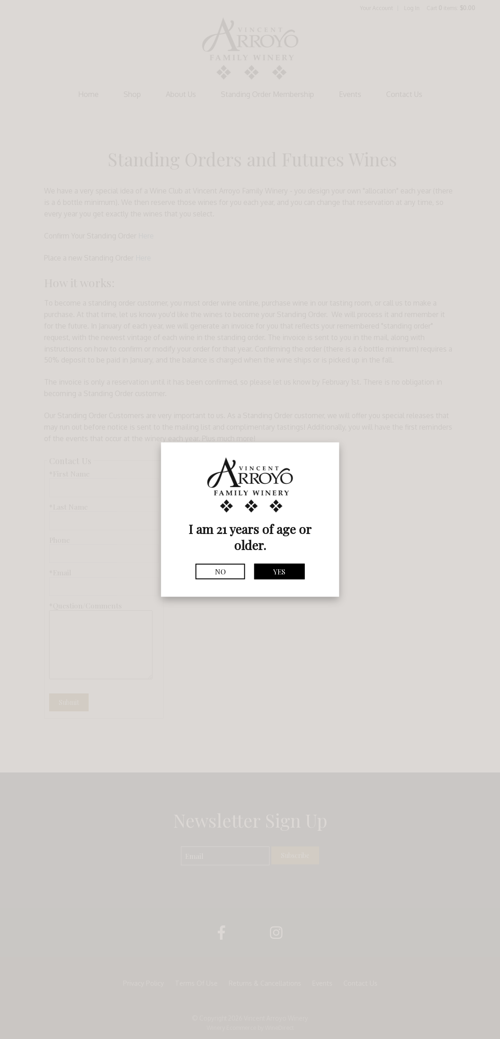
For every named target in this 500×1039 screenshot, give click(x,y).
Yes (279, 571)
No (220, 571)
